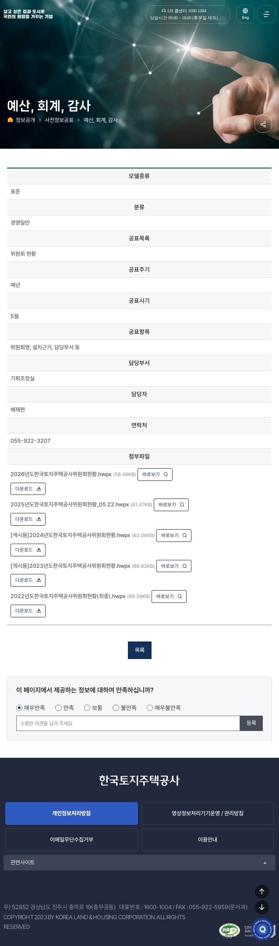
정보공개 (25, 120)
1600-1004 (158, 906)
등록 (251, 723)
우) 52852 (16, 906)
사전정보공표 (59, 120)
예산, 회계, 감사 (101, 120)
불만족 (129, 707)
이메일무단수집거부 (71, 839)
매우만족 (34, 707)
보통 (97, 707)
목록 (140, 650)
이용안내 (207, 839)
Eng (245, 17)
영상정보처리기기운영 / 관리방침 (208, 813)
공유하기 (263, 124)
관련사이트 (23, 862)
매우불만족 (168, 707)
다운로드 (28, 489)
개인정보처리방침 (71, 813)
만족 (69, 707)
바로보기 (155, 474)
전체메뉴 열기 (266, 14)
